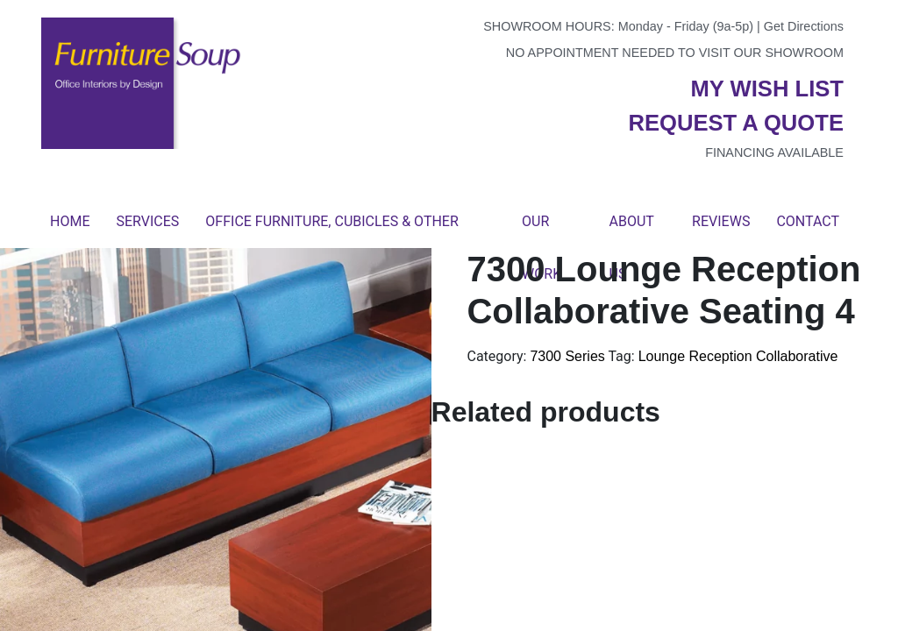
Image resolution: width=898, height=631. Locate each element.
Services (147, 221)
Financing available (774, 152)
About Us (631, 230)
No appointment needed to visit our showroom (675, 53)
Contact (807, 221)
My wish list (767, 88)
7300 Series (567, 356)
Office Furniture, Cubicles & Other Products (331, 230)
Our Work (541, 230)
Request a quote (736, 122)
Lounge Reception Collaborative (738, 356)
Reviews (721, 221)
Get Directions (804, 26)
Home (69, 221)
